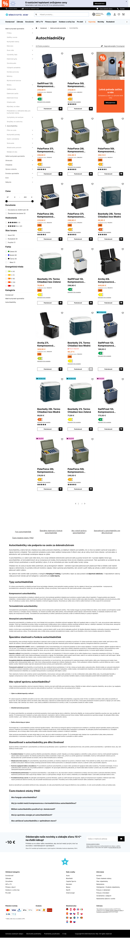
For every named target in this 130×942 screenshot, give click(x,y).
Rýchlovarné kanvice (14, 80)
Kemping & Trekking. (53, 574)
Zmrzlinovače (11, 63)
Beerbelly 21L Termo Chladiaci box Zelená (49, 280)
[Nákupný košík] (123, 14)
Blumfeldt (69, 878)
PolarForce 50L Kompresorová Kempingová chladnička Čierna (78, 85)
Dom (7, 178)
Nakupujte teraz (100, 3)
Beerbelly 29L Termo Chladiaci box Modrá (109, 215)
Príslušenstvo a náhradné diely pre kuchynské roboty (18, 112)
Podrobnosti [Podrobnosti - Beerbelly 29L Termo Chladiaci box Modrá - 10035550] (108, 239)
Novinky (101, 22)
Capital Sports (71, 881)
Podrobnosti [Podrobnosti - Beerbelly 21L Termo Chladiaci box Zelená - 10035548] (48, 303)
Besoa (68, 887)
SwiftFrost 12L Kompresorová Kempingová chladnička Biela (77, 280)
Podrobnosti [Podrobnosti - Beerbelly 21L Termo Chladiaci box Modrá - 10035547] (78, 369)
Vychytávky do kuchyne (15, 117)
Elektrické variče (12, 93)
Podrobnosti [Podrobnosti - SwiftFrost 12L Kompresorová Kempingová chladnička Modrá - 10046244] (48, 108)
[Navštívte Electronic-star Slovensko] (71, 913)
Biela (11, 262)
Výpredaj (91, 22)
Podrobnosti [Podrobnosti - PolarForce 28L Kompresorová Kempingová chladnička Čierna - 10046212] (48, 239)
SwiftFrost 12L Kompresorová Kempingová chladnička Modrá (47, 85)
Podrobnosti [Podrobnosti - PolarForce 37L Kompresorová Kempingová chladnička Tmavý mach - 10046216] (48, 174)
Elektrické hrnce (12, 98)
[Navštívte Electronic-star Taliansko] (82, 909)
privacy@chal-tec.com (115, 847)
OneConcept (70, 893)
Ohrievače (8, 160)
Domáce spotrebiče (12, 173)
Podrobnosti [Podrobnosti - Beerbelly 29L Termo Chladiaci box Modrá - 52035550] (48, 429)
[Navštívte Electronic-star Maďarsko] (78, 913)
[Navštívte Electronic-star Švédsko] (74, 918)
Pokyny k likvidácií (102, 893)
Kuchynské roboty (13, 42)
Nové (11, 235)
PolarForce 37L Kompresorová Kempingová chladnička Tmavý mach (47, 150)
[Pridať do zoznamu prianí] (62, 54)
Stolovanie (10, 143)
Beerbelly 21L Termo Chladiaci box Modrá (79, 344)
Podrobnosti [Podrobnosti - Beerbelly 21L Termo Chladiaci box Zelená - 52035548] (78, 429)
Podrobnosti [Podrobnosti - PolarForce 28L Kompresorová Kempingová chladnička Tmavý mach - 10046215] (78, 174)
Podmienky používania (102, 912)
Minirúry (9, 76)
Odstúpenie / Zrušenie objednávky (108, 887)
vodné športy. (55, 576)
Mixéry (9, 85)
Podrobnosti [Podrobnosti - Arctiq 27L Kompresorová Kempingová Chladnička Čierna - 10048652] (48, 369)
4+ (15, 226)
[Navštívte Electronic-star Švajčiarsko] (74, 909)
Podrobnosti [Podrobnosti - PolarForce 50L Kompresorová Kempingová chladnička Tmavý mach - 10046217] (108, 174)
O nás (64, 934)
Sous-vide (10, 50)
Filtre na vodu (11, 130)
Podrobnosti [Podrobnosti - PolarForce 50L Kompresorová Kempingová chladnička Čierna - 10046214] (78, 108)
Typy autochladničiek (23, 532)
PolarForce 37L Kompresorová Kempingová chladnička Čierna (78, 215)
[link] (50, 66)
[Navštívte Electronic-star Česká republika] (74, 913)
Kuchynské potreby (13, 134)
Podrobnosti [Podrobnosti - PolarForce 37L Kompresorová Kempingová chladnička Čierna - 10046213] (78, 239)
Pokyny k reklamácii (103, 890)
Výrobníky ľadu (12, 54)
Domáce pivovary (13, 72)
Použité (11, 242)
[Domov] (38, 28)
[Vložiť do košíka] (60, 108)
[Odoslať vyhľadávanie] (36, 14)
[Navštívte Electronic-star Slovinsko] (74, 922)
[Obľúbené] (119, 14)
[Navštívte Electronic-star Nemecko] (67, 909)
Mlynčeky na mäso (13, 106)
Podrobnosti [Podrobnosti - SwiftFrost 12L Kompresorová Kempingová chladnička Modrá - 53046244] (108, 429)
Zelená (12, 251)
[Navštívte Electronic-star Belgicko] (82, 918)
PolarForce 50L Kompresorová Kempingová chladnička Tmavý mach (108, 150)
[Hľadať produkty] (61, 14)
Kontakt (122, 8)
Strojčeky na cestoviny (14, 121)
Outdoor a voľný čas (12, 890)
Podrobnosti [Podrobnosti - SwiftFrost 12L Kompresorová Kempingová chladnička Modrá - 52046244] (108, 369)
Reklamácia (100, 884)
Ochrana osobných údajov (93, 844)
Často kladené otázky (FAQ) (23, 538)
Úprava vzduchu (11, 169)
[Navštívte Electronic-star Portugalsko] (71, 922)
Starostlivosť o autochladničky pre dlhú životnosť (107, 532)
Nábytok (8, 182)
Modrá (12, 255)
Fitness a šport (10, 887)
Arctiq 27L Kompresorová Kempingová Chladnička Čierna (47, 344)
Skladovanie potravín (14, 147)
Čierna (12, 259)
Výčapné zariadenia (13, 67)
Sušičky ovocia (12, 37)
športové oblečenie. (96, 574)
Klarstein (69, 884)
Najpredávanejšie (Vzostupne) (112, 46)
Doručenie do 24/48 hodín (18, 210)
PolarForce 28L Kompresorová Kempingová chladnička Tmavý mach (78, 150)
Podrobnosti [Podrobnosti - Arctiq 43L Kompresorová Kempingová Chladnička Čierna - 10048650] (108, 303)
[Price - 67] (11, 197)
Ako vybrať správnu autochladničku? (79, 532)
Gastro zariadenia (13, 139)
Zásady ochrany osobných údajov (114, 910)
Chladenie (8, 165)
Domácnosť (9, 295)
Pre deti (8, 893)
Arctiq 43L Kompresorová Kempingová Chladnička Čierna (108, 280)
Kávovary (10, 46)
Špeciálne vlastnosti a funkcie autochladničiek (51, 532)
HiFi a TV (8, 884)
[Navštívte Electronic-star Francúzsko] (78, 909)
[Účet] (115, 14)
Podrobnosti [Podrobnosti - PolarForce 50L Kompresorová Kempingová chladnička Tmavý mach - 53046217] (78, 489)
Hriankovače (11, 102)
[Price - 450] (28, 197)
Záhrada (8, 878)
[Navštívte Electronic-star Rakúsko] (71, 909)
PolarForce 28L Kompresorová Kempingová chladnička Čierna (47, 215)
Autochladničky (12, 126)
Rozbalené (110, 22)
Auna (68, 875)
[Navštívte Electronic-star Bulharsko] (71, 918)
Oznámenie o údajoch (103, 896)
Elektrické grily (12, 59)
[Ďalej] (126, 22)
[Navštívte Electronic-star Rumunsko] (67, 918)
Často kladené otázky (106, 8)
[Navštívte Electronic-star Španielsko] (67, 913)
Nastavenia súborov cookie (105, 898)
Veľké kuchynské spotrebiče (15, 156)
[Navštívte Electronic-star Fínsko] (78, 918)
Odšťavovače (11, 89)
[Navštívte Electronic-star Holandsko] (67, 922)
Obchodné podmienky (33, 934)
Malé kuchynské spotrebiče (14, 29)
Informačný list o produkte (43, 102)
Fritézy (9, 33)
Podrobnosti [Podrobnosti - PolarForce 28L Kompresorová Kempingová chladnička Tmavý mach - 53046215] (48, 489)
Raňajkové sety (12, 152)
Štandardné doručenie (16, 213)
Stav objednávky (102, 881)
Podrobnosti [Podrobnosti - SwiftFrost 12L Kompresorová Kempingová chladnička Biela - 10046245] (78, 303)
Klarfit (68, 890)
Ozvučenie (9, 881)
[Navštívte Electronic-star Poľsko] (82, 913)
